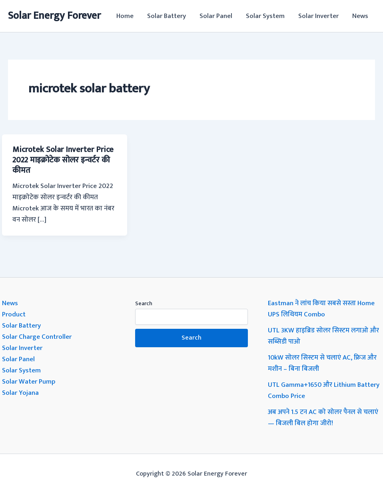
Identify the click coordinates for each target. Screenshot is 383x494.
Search (143, 303)
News (360, 16)
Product (14, 314)
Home (125, 16)
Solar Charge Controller (37, 336)
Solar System (265, 16)
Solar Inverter (318, 16)
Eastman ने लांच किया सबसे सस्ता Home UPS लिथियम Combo (321, 309)
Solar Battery (166, 16)
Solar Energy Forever (54, 15)
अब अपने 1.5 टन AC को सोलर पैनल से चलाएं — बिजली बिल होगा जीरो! (323, 417)
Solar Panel (215, 16)
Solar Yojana (20, 392)
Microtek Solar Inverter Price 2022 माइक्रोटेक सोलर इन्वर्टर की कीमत (63, 160)
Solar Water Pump (28, 381)
